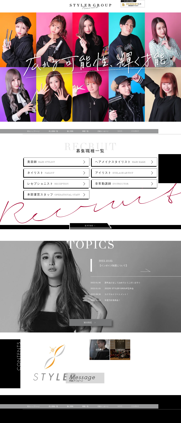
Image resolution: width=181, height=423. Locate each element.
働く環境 (70, 131)
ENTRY (89, 226)
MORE (88, 322)
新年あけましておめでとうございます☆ (115, 282)
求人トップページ (33, 131)
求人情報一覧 (53, 131)
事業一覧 (85, 131)
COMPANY (135, 131)
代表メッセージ (103, 131)
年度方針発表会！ (105, 300)
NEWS (120, 131)
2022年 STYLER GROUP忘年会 (112, 288)
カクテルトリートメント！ (109, 294)
